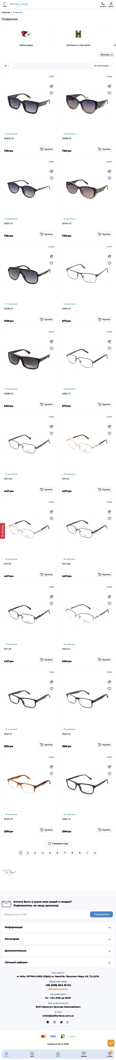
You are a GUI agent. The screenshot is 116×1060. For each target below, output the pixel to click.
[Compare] (51, 86)
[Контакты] (103, 4)
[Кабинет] (111, 4)
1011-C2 (65, 479)
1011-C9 (7, 649)
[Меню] (5, 4)
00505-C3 (9, 138)
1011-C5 (7, 563)
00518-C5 (66, 138)
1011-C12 (8, 479)
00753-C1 (8, 308)
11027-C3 (8, 819)
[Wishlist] (51, 93)
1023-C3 (66, 649)
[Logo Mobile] (19, 4)
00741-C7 (67, 223)
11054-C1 (66, 819)
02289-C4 (9, 393)
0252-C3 (66, 393)
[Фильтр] (2, 531)
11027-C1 (8, 734)
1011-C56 (66, 563)
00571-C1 (8, 223)
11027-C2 (66, 734)
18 (7, 66)
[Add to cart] (46, 149)
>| (95, 852)
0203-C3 (66, 308)
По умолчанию (102, 66)
